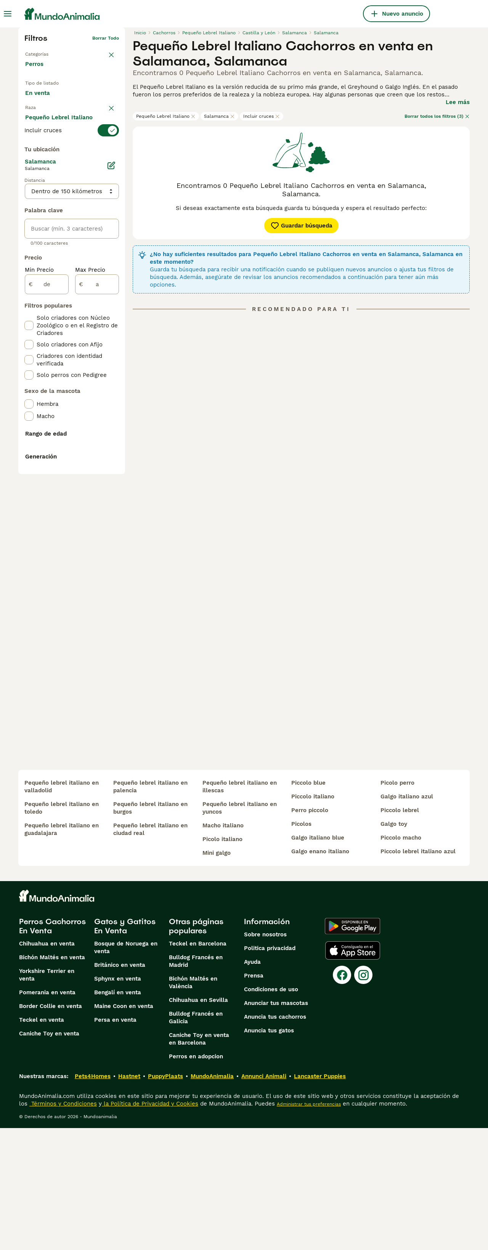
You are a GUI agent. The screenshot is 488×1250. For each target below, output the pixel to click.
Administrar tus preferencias (309, 1226)
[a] (97, 455)
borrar (112, 132)
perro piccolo (309, 932)
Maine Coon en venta (123, 1128)
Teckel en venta (41, 1141)
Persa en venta (115, 1141)
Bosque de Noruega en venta (125, 1069)
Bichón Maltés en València (193, 1104)
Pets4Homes (93, 1198)
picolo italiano (222, 961)
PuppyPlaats (165, 1198)
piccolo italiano (312, 918)
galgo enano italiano (320, 973)
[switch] (71, 145)
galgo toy (393, 945)
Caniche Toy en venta (49, 1155)
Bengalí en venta (117, 1114)
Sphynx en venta (117, 1100)
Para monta (47, 113)
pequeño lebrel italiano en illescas (239, 908)
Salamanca (219, 116)
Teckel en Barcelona (197, 1065)
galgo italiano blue (317, 959)
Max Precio (90, 440)
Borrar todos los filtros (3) (437, 116)
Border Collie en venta (50, 1128)
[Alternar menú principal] (7, 13)
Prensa (253, 1097)
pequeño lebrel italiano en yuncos (239, 930)
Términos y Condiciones (63, 1225)
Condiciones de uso (271, 1111)
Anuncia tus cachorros (275, 1138)
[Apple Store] (352, 1072)
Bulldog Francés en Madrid (196, 1083)
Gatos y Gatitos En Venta (125, 1048)
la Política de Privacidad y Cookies (150, 1225)
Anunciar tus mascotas (276, 1125)
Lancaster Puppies (320, 1198)
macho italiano (223, 947)
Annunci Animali (263, 1198)
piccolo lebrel (399, 932)
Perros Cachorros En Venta (52, 1048)
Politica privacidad (269, 1070)
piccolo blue (308, 904)
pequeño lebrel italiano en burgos (150, 930)
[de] (47, 455)
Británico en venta (119, 1086)
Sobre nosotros (265, 1056)
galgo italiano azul (406, 918)
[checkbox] (29, 183)
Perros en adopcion (196, 1178)
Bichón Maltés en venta (52, 1079)
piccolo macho (400, 959)
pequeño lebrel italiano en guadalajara (61, 951)
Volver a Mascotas (45, 50)
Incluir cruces (261, 116)
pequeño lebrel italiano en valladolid (61, 908)
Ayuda (252, 1083)
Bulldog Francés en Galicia (196, 1139)
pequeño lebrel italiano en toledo (61, 930)
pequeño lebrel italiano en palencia (150, 908)
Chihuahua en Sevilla (198, 1122)
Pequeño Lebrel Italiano (166, 116)
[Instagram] (363, 1097)
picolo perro (397, 904)
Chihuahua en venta (47, 1065)
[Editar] (111, 336)
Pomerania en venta (47, 1114)
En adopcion (89, 95)
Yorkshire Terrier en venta (46, 1097)
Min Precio (39, 440)
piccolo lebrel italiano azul (418, 973)
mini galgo (216, 974)
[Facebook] (342, 1097)
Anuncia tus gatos (269, 1152)
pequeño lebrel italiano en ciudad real (150, 951)
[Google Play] (352, 1048)
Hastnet (129, 1198)
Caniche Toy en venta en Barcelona (199, 1161)
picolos (301, 945)
